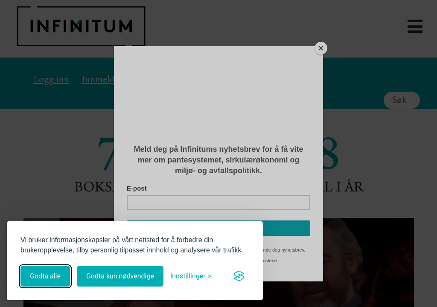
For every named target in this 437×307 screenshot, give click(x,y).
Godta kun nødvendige (120, 276)
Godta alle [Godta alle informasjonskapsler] (45, 276)
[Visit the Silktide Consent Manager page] (239, 276)
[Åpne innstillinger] (190, 276)
